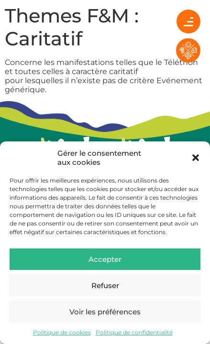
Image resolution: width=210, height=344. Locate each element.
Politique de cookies (62, 332)
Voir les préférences (105, 311)
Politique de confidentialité (134, 332)
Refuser (105, 285)
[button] (195, 157)
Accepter (105, 259)
